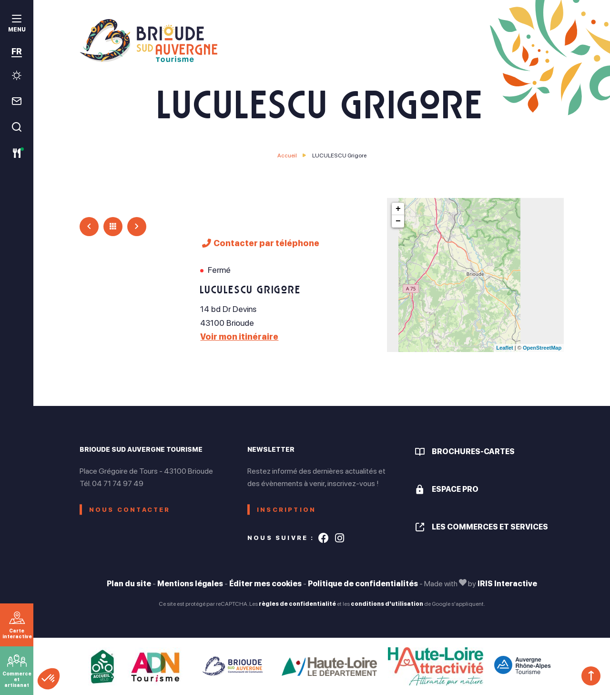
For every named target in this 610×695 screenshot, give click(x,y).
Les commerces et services (490, 526)
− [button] (398, 221)
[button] (48, 678)
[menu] (16, 24)
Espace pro (455, 489)
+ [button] (398, 209)
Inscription (286, 509)
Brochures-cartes (473, 451)
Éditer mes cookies (265, 583)
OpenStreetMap (542, 348)
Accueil (287, 155)
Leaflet (504, 348)
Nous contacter (130, 509)
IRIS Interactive (507, 583)
